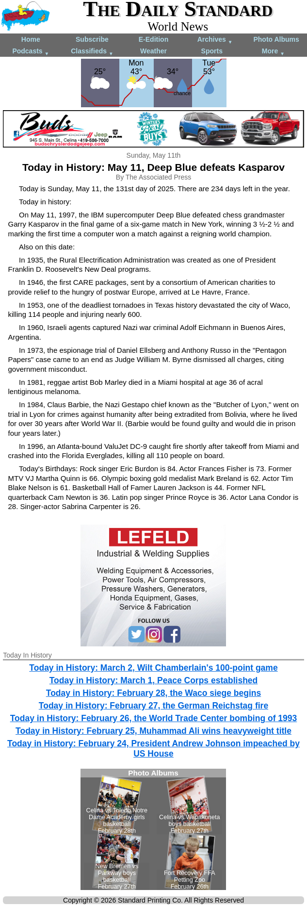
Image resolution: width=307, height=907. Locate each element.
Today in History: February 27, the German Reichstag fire (153, 705)
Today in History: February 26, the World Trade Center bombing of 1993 (153, 718)
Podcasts (30, 51)
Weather (153, 51)
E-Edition (153, 39)
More (273, 51)
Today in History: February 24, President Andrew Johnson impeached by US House (153, 749)
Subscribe (92, 39)
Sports (212, 51)
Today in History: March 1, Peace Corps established (153, 680)
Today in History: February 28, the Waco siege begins (153, 693)
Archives (215, 40)
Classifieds (92, 51)
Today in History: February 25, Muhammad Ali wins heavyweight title (153, 731)
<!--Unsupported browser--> (153, 829)
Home (30, 39)
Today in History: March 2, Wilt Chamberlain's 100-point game (153, 668)
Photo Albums (276, 39)
